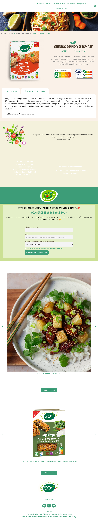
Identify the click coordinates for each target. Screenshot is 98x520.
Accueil (3, 33)
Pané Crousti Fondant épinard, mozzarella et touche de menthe (49, 462)
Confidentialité (45, 514)
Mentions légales (32, 514)
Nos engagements (61, 8)
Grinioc (28, 33)
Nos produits (81, 4)
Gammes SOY (20, 33)
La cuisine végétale (58, 4)
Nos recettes (71, 4)
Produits (10, 33)
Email (26, 234)
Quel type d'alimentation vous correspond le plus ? (40, 241)
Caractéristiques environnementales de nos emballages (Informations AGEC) (49, 517)
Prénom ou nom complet (32, 227)
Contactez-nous (49, 500)
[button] (95, 6)
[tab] (11, 91)
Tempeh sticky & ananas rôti (49, 374)
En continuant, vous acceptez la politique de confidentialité (45, 248)
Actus (48, 4)
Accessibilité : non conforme (62, 514)
